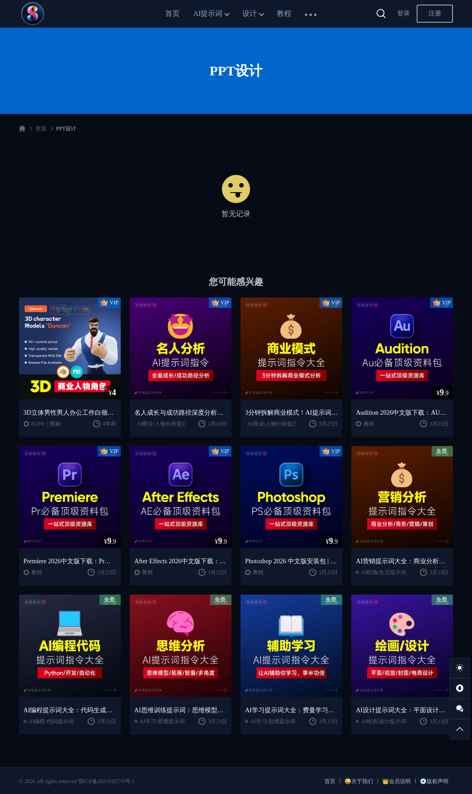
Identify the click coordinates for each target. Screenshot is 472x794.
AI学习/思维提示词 (162, 721)
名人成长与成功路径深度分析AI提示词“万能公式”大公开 (180, 412)
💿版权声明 (434, 781)
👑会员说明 (396, 781)
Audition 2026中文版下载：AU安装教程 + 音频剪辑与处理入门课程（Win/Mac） (402, 412)
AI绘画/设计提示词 (383, 721)
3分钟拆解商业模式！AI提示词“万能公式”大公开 (291, 412)
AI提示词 (208, 13)
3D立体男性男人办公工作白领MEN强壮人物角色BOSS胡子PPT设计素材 (70, 412)
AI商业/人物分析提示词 (165, 424)
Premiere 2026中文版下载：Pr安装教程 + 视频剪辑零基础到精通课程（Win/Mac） (70, 561)
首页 (172, 13)
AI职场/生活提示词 (383, 572)
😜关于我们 (358, 781)
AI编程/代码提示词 (51, 721)
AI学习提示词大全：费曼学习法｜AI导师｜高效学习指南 (291, 710)
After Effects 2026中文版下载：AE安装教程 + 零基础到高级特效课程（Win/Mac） (180, 561)
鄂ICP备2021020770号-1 (106, 781)
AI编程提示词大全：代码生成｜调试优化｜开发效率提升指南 (70, 710)
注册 (434, 13)
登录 (403, 13)
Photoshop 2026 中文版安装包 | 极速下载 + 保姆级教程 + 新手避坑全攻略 (291, 561)
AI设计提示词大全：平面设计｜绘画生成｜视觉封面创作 (402, 710)
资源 (40, 128)
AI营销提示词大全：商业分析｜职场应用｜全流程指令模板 (402, 561)
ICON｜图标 (46, 424)
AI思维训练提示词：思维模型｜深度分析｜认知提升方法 (180, 710)
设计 (249, 13)
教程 (284, 13)
